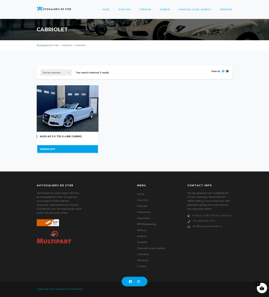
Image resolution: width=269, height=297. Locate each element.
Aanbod (165, 9)
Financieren (143, 212)
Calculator (143, 254)
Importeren (143, 218)
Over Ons (124, 9)
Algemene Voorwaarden (51, 288)
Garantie (142, 242)
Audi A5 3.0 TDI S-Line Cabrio (61, 136)
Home (105, 9)
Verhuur (145, 9)
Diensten (142, 206)
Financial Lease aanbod (195, 9)
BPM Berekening (146, 224)
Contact (142, 266)
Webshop (226, 9)
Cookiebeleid (75, 288)
